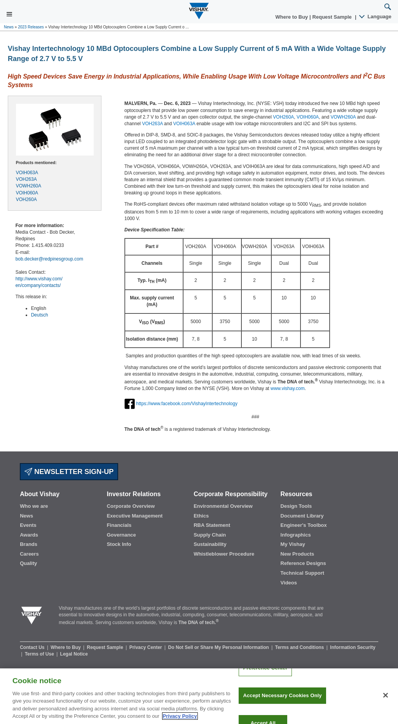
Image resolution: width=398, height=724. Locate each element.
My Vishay (293, 544)
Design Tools (296, 506)
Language (375, 16)
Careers (29, 554)
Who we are (34, 506)
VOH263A (26, 179)
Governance (121, 535)
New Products (297, 554)
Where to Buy (292, 17)
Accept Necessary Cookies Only (282, 700)
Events (28, 525)
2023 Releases (31, 27)
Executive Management (135, 516)
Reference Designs (303, 563)
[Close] (385, 699)
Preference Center (265, 672)
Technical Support (302, 573)
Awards (29, 535)
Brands (28, 544)
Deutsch (39, 315)
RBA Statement (212, 525)
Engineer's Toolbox (304, 525)
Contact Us (33, 647)
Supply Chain (210, 535)
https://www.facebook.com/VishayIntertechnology (186, 403)
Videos (289, 583)
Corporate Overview (131, 506)
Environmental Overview (223, 506)
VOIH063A (27, 172)
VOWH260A (28, 186)
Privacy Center (146, 647)
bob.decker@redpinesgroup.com (49, 259)
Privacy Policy (180, 721)
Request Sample (106, 647)
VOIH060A (27, 193)
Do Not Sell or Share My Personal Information (219, 647)
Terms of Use (40, 654)
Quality (28, 563)
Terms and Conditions (300, 647)
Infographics (296, 535)
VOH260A (26, 199)
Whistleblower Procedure (224, 554)
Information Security (352, 647)
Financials (119, 525)
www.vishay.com (288, 388)
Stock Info (119, 544)
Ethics (201, 516)
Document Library (302, 516)
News (9, 27)
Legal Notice (74, 654)
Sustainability (210, 544)
